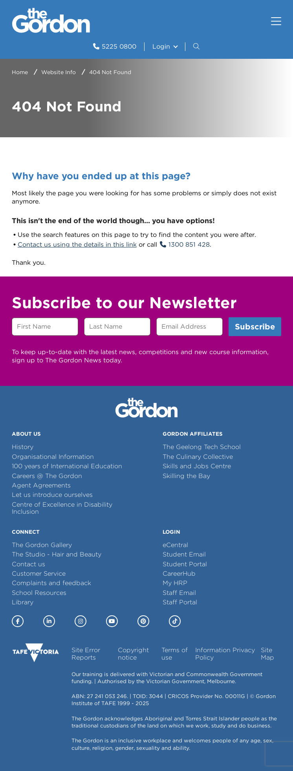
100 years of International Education (67, 466)
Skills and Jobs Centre (197, 466)
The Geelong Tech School (202, 447)
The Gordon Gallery (42, 545)
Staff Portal (180, 602)
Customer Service (39, 573)
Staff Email (179, 592)
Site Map (267, 653)
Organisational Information (53, 456)
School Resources (39, 592)
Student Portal (185, 564)
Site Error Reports (85, 653)
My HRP (175, 583)
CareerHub (179, 573)
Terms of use (174, 653)
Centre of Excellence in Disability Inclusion (62, 508)
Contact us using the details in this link (77, 244)
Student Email (184, 554)
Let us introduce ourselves (52, 494)
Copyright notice (133, 653)
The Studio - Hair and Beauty (56, 554)
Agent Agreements (41, 485)
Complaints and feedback (51, 583)
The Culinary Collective (198, 456)
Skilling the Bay (186, 476)
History (22, 447)
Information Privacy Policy (225, 653)
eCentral (175, 545)
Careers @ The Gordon (47, 476)
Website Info (58, 72)
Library (22, 602)
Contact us (28, 564)
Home (20, 72)
